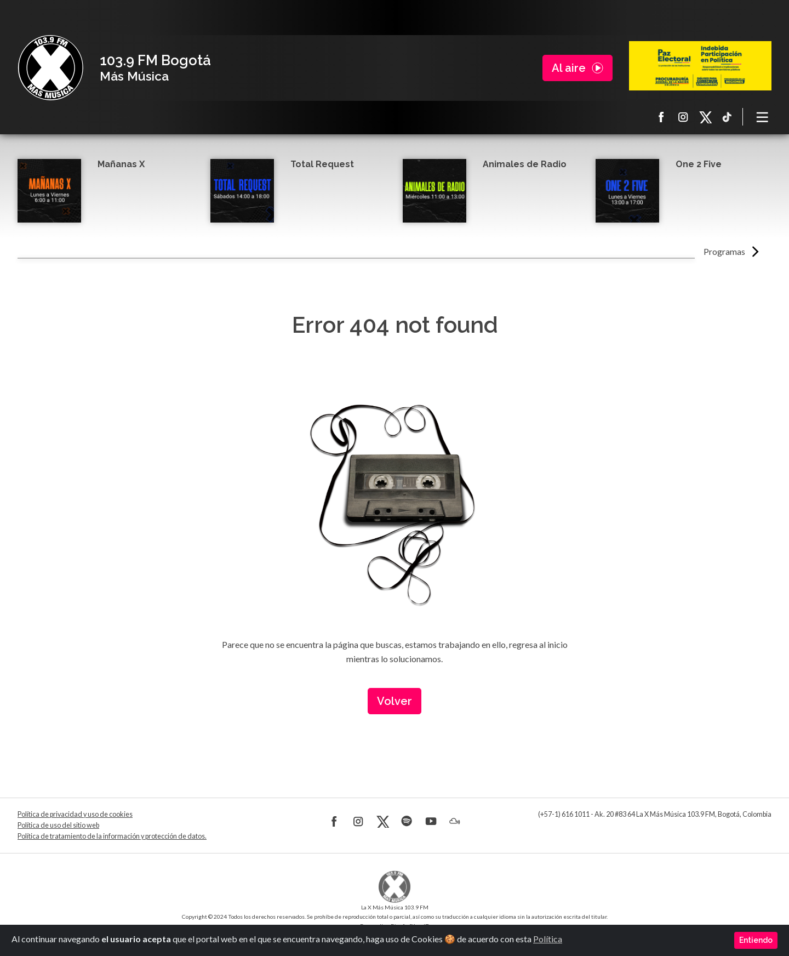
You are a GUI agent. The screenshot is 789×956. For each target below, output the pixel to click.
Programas (724, 251)
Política (547, 939)
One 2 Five (699, 164)
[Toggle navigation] (762, 117)
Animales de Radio (525, 164)
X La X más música (705, 116)
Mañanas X (121, 164)
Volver (394, 701)
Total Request (322, 164)
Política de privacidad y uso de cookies (75, 814)
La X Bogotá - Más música (50, 68)
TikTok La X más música (727, 116)
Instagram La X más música (683, 116)
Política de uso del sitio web (58, 825)
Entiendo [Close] (756, 940)
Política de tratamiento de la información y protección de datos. (112, 836)
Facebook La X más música (661, 116)
